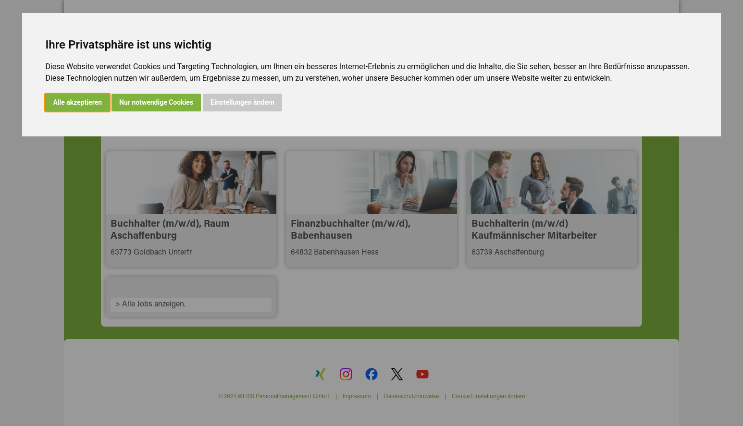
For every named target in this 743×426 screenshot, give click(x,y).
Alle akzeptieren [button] (77, 102)
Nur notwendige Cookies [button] (156, 102)
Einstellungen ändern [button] (242, 102)
